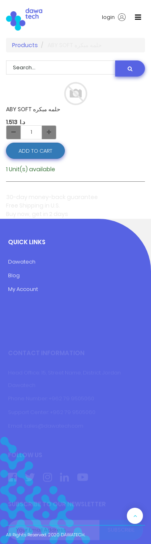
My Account (23, 289)
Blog (14, 275)
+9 (53, 412)
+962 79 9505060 (71, 399)
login (114, 17)
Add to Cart (35, 151)
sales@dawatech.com (53, 426)
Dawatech (21, 262)
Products (25, 45)
